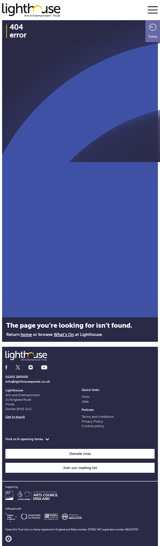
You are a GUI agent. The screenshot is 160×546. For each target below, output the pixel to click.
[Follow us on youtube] (44, 367)
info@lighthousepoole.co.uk (27, 382)
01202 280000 (16, 377)
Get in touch (15, 417)
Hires (86, 397)
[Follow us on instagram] (31, 367)
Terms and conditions (98, 417)
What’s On (64, 334)
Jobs (85, 401)
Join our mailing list (80, 468)
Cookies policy (93, 426)
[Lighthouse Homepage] (33, 10)
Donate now (80, 454)
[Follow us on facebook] (6, 367)
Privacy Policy (92, 421)
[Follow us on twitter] (18, 367)
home (26, 334)
